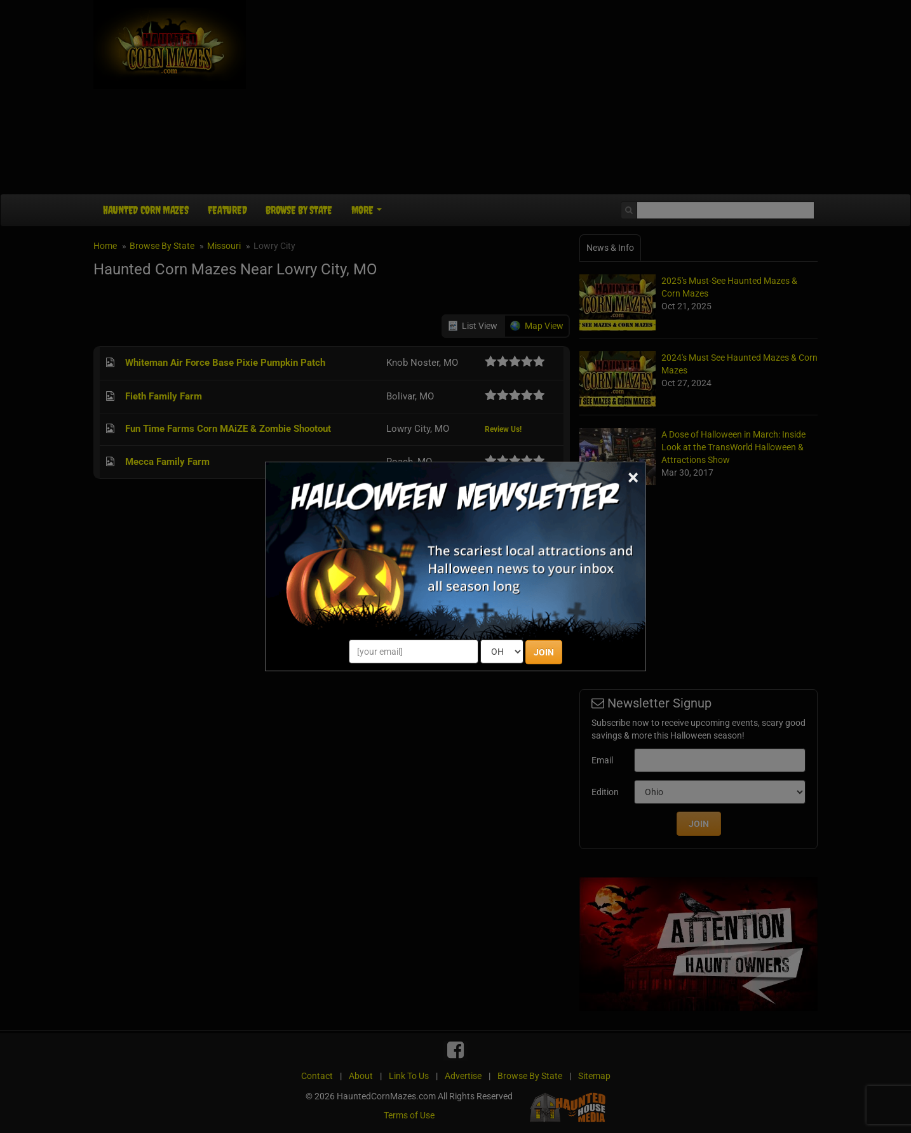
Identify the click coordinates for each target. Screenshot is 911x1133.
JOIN (544, 652)
